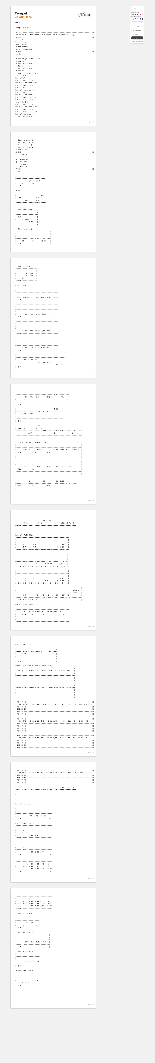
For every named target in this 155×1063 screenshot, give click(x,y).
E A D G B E (28, 28)
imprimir (137, 37)
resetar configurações (137, 41)
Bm (19, 22)
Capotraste (138, 30)
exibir (136, 34)
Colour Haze (23, 17)
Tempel (21, 13)
